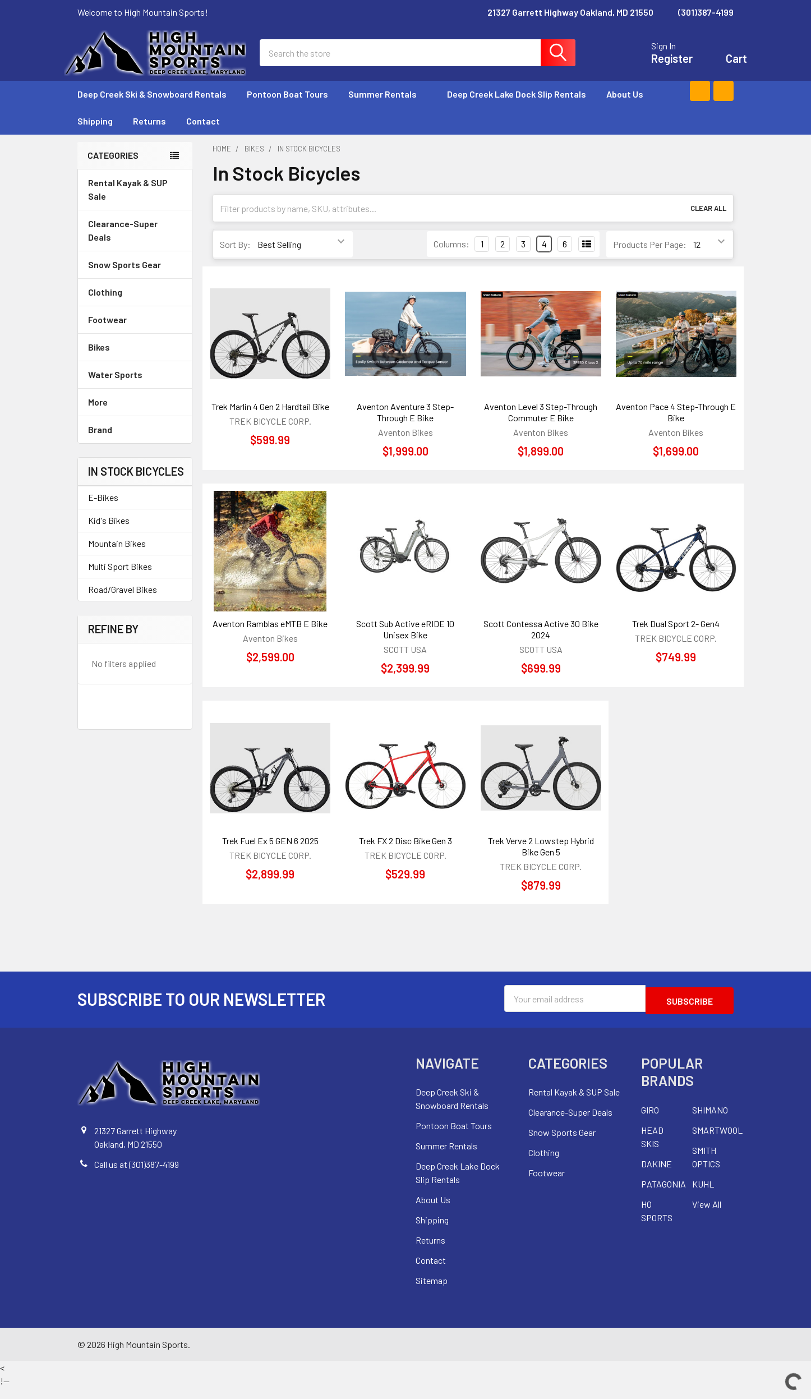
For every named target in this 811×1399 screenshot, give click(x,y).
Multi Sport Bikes (120, 579)
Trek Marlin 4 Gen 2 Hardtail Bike (270, 420)
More (135, 415)
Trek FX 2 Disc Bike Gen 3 (405, 854)
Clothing (135, 305)
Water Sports (135, 388)
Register (658, 65)
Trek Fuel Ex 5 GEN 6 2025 (270, 854)
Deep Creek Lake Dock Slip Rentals (516, 107)
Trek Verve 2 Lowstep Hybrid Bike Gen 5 (541, 860)
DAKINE (656, 1175)
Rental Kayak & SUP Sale (128, 203)
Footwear (135, 333)
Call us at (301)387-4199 (136, 1175)
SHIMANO (710, 1121)
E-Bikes (103, 510)
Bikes (135, 360)
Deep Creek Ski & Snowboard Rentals (152, 107)
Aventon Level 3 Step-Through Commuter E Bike (540, 425)
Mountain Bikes (117, 556)
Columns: (451, 257)
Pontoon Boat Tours (287, 107)
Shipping (95, 134)
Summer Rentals (387, 107)
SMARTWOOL (717, 1141)
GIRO (650, 1121)
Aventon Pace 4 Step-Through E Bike (676, 425)
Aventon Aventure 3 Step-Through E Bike (405, 425)
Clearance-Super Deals (123, 244)
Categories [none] (113, 168)
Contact (203, 134)
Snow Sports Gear (135, 278)
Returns (149, 134)
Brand (135, 443)
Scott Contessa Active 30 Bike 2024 (540, 643)
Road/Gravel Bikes (122, 602)
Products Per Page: (649, 257)
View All (706, 1215)
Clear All (708, 221)
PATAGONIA (663, 1195)
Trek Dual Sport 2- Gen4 (676, 637)
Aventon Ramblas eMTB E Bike (270, 637)
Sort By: (235, 257)
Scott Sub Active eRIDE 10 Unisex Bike (405, 643)
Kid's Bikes (109, 533)
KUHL (703, 1195)
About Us (624, 107)
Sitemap (432, 1291)
